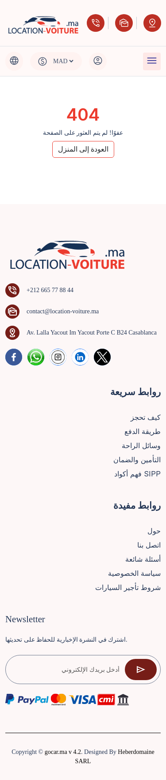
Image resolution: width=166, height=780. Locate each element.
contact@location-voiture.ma (63, 311)
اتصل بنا (149, 544)
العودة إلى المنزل (83, 149)
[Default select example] (63, 61)
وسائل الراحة (141, 445)
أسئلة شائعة (143, 559)
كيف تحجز (146, 417)
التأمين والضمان (137, 459)
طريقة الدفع (142, 431)
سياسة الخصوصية (134, 573)
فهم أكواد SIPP (137, 473)
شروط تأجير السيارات (128, 587)
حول (154, 530)
